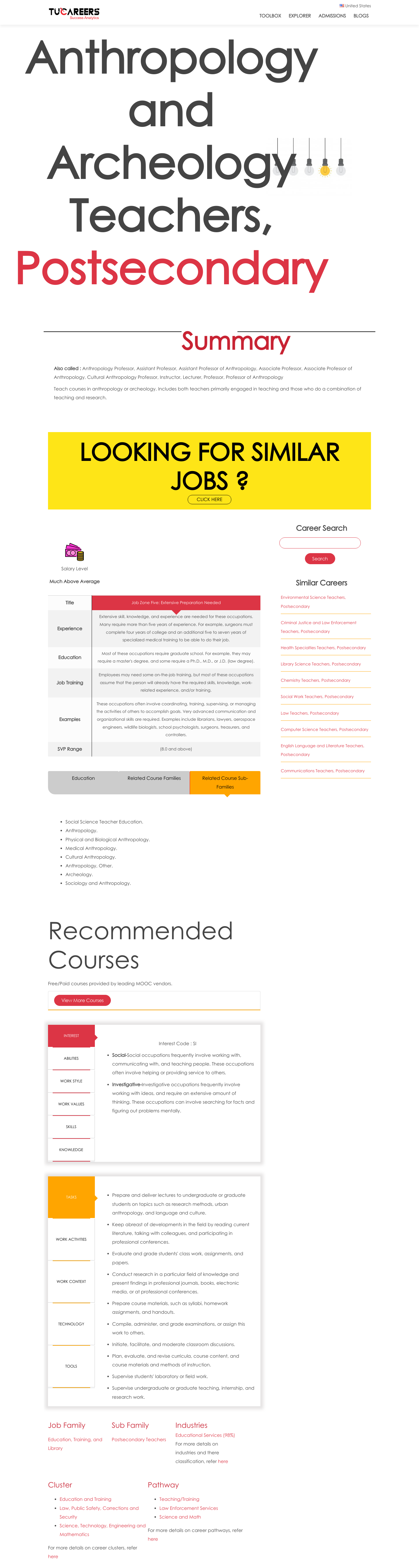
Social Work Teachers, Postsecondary (317, 696)
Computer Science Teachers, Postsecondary (324, 729)
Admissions (332, 16)
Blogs (361, 16)
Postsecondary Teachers (139, 1439)
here (223, 1461)
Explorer (300, 16)
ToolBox (270, 16)
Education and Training (85, 1499)
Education (83, 778)
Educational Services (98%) (205, 1435)
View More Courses (82, 1000)
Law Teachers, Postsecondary (310, 713)
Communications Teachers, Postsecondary (323, 770)
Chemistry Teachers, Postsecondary (315, 680)
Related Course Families (154, 778)
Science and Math (180, 1517)
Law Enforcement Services (188, 1508)
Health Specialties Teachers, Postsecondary (323, 647)
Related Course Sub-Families (225, 782)
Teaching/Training (179, 1499)
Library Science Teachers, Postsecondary (321, 664)
